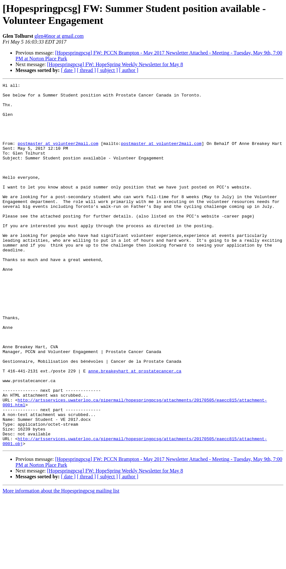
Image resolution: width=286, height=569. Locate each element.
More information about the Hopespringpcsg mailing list (61, 563)
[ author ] (128, 70)
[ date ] (68, 70)
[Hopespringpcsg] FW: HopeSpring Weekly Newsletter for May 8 (115, 64)
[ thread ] (86, 70)
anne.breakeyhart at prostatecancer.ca (134, 429)
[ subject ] (107, 70)
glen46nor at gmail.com (59, 36)
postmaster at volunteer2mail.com (58, 156)
